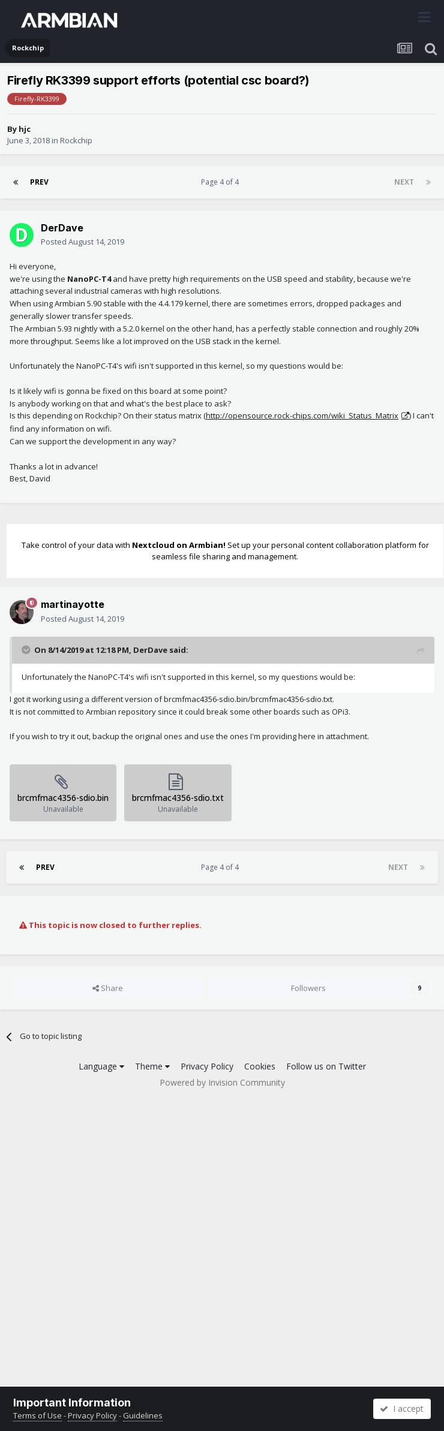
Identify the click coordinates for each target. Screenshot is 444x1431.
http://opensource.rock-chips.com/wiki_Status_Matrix (302, 415)
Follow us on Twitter (326, 1066)
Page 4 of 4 (221, 182)
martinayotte (72, 604)
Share (107, 988)
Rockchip (76, 140)
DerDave (62, 228)
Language (101, 1066)
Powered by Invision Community (222, 1082)
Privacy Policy (207, 1066)
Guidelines (143, 1415)
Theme (152, 1066)
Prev (39, 182)
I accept (402, 1408)
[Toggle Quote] (27, 650)
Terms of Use (37, 1415)
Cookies (259, 1066)
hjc (25, 128)
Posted (82, 241)
